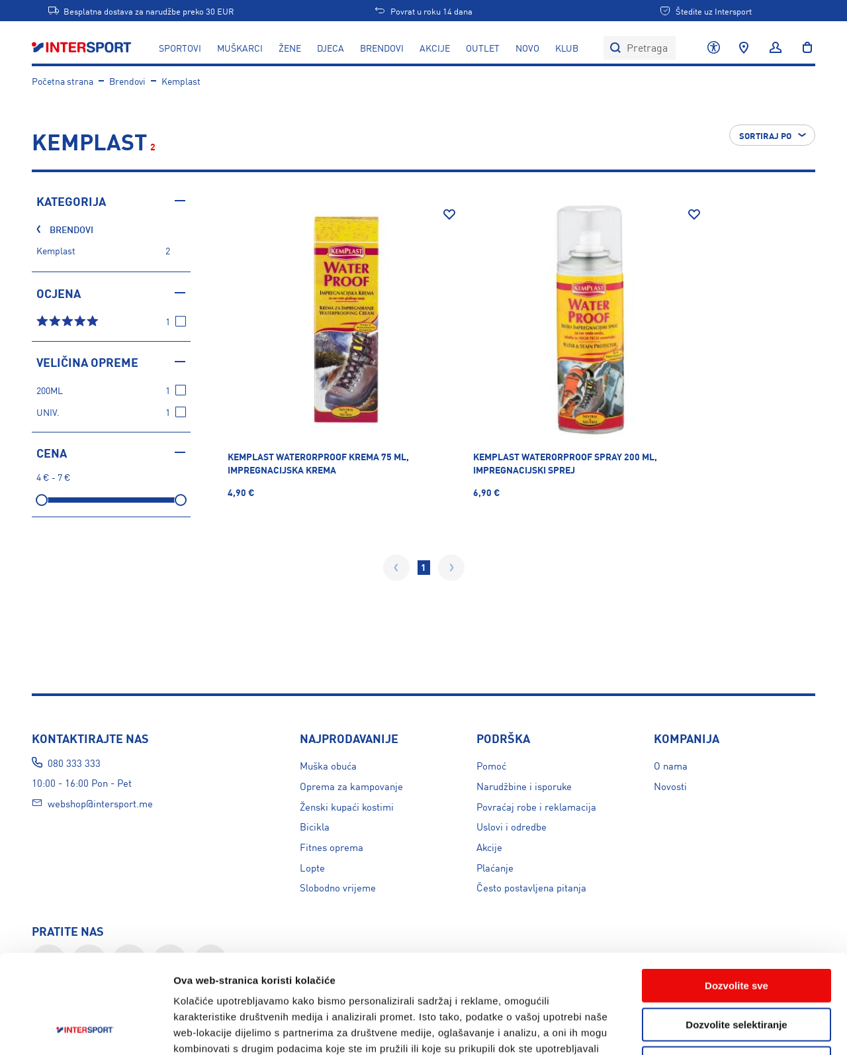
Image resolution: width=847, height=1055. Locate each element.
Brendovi (127, 80)
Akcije (489, 846)
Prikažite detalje (706, 1028)
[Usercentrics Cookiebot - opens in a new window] (86, 1029)
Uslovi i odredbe (511, 826)
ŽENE (290, 47)
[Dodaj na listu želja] (449, 215)
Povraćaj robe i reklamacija (536, 806)
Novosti (670, 785)
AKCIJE (435, 47)
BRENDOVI (382, 47)
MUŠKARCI (240, 47)
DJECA (330, 47)
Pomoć (491, 765)
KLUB (566, 47)
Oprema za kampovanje (351, 785)
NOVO (527, 47)
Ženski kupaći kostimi (347, 806)
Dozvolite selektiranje (736, 932)
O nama (671, 765)
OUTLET (483, 47)
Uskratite (736, 970)
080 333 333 (74, 762)
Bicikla (315, 826)
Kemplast (181, 80)
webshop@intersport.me (100, 803)
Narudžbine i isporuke (524, 785)
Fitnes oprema (331, 846)
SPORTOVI (180, 47)
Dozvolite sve (736, 893)
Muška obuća (328, 765)
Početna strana (62, 80)
